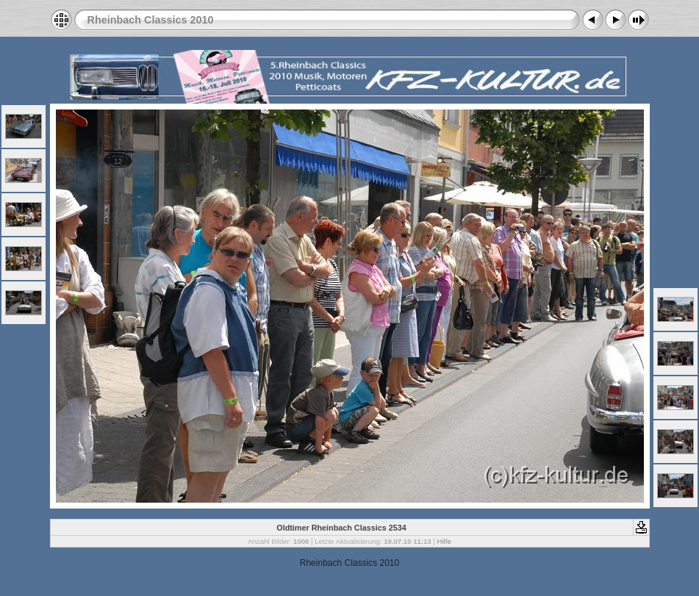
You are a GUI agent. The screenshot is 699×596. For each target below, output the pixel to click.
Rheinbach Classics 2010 (150, 20)
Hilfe (444, 541)
